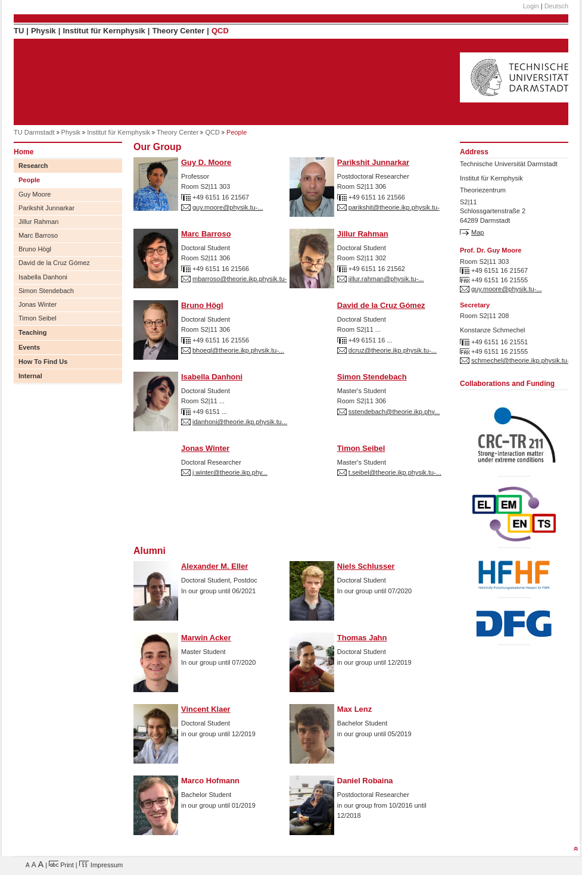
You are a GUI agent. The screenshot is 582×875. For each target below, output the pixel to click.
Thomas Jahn (362, 637)
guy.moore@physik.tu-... (227, 207)
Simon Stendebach (46, 290)
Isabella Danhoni (42, 277)
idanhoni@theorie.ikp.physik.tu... (239, 421)
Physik (43, 30)
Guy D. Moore (206, 162)
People (29, 179)
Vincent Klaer (206, 709)
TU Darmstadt (34, 132)
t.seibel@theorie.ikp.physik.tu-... (394, 472)
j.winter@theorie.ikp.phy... (229, 472)
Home (23, 152)
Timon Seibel (37, 318)
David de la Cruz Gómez (54, 262)
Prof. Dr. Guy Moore (490, 250)
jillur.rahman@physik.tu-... (386, 278)
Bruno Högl (34, 249)
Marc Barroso (38, 235)
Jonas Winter (37, 304)
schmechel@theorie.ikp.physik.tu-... (523, 360)
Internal (30, 375)
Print (61, 864)
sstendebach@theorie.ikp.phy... (394, 411)
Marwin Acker (206, 637)
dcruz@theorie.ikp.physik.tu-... (392, 350)
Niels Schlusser (366, 566)
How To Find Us (42, 361)
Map (477, 232)
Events (29, 347)
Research (33, 165)
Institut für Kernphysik (104, 30)
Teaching (32, 332)
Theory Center (178, 30)
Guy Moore (34, 194)
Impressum (101, 864)
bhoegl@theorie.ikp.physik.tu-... (238, 350)
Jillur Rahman (38, 221)
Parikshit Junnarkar (46, 207)
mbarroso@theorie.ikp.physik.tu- (239, 278)
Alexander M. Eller (214, 566)
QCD (220, 30)
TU (19, 30)
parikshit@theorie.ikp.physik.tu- (394, 207)
